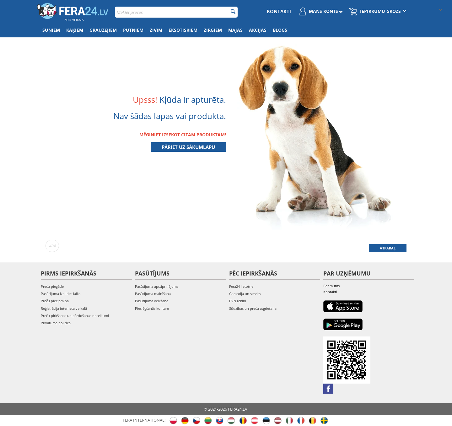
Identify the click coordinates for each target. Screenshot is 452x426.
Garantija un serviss (245, 293)
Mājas (235, 30)
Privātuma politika (56, 322)
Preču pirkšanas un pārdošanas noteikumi (75, 315)
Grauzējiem (103, 30)
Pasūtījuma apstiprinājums (156, 286)
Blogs (280, 30)
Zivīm (156, 30)
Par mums (331, 285)
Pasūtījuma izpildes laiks (60, 293)
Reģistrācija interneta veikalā (64, 308)
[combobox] (176, 12)
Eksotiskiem (183, 30)
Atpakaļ (388, 248)
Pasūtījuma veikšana (151, 300)
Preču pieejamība (55, 300)
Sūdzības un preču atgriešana (253, 308)
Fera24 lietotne (241, 286)
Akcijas (257, 30)
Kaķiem (74, 30)
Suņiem (51, 30)
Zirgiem (213, 30)
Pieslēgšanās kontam (152, 308)
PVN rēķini (237, 300)
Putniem (133, 30)
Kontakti (279, 11)
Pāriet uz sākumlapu (188, 147)
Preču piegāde (52, 286)
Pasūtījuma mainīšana (153, 293)
